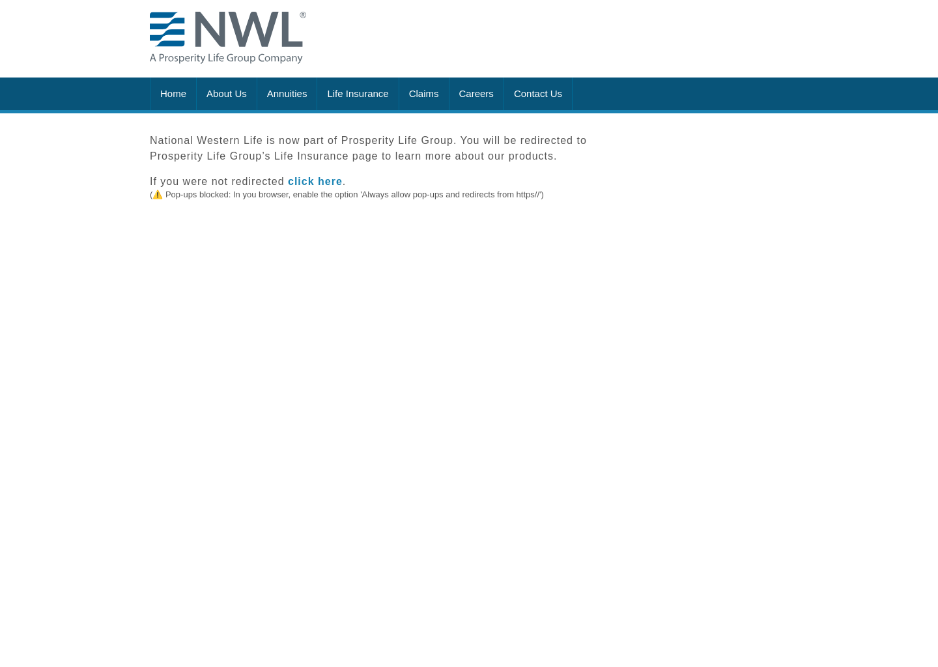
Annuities (287, 93)
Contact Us (538, 93)
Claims (424, 93)
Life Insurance (357, 93)
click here (315, 181)
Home (173, 93)
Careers (476, 93)
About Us (226, 93)
